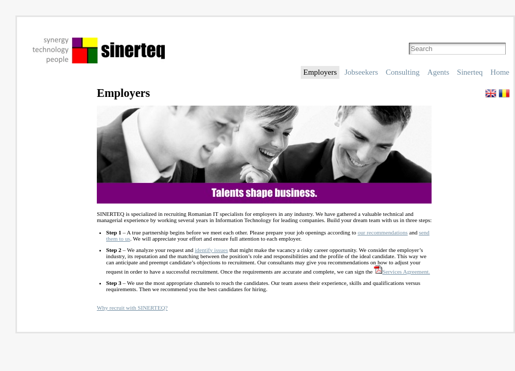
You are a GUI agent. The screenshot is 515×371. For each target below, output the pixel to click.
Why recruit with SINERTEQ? (132, 308)
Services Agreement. (402, 271)
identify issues (211, 250)
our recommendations (382, 232)
